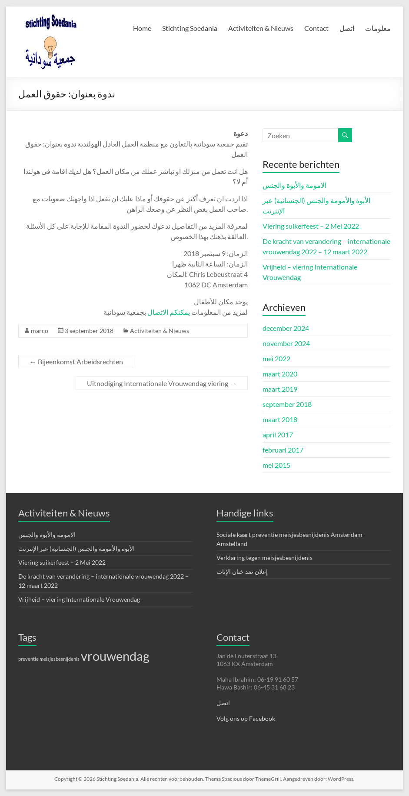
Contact (316, 28)
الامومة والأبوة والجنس (294, 185)
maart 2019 (280, 389)
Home (142, 28)
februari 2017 (283, 450)
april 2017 (278, 434)
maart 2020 (280, 374)
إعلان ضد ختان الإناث (242, 571)
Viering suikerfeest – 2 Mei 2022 (311, 226)
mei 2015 (276, 465)
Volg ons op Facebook (245, 718)
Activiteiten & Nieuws (260, 28)
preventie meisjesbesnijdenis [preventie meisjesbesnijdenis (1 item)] (49, 659)
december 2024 (286, 328)
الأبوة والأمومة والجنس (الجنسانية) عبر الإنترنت (76, 548)
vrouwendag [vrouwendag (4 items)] (115, 655)
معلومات (378, 28)
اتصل (346, 28)
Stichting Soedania (189, 28)
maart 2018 (280, 419)
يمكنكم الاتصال (168, 312)
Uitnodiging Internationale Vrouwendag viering (161, 383)
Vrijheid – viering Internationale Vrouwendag (79, 599)
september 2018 (287, 404)
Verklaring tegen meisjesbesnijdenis (264, 557)
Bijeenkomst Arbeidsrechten (76, 361)
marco (39, 330)
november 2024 (286, 343)
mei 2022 (276, 358)
